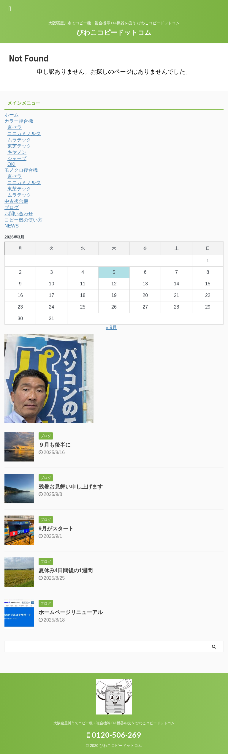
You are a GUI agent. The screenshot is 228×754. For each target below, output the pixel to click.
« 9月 (111, 327)
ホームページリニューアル (71, 612)
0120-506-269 (114, 734)
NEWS (11, 225)
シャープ (16, 158)
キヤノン (16, 152)
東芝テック (19, 145)
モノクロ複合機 (21, 170)
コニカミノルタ (24, 133)
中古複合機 (16, 201)
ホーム (11, 114)
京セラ (14, 127)
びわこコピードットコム (114, 32)
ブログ (11, 207)
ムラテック (19, 139)
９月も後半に (55, 445)
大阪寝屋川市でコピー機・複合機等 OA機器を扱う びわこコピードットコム (114, 723)
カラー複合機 (18, 121)
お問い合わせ (18, 213)
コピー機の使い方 (23, 219)
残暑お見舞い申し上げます (71, 487)
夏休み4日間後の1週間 (66, 570)
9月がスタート (56, 529)
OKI (11, 164)
